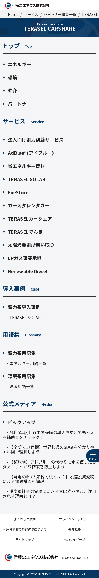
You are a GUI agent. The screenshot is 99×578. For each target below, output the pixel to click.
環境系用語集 (19, 376)
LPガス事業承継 (22, 257)
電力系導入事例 (21, 307)
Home (13, 14)
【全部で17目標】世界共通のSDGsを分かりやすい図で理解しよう (48, 449)
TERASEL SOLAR (24, 179)
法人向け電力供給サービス (33, 139)
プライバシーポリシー (74, 519)
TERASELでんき (23, 231)
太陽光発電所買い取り (28, 244)
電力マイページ (74, 539)
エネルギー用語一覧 (28, 363)
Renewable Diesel (25, 271)
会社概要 (74, 529)
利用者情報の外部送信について (25, 529)
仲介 (10, 90)
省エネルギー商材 (24, 165)
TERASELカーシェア (27, 218)
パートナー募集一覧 (60, 14)
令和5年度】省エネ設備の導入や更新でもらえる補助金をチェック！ (48, 434)
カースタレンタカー (26, 205)
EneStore (15, 192)
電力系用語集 (19, 353)
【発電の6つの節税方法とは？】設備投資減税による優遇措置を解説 (48, 478)
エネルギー (17, 64)
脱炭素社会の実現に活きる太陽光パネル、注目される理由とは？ (49, 493)
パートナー (17, 103)
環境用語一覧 (21, 386)
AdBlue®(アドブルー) (28, 152)
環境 (10, 77)
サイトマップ (25, 539)
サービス (31, 14)
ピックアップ (19, 422)
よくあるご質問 (25, 519)
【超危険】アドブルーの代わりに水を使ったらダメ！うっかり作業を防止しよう (49, 464)
